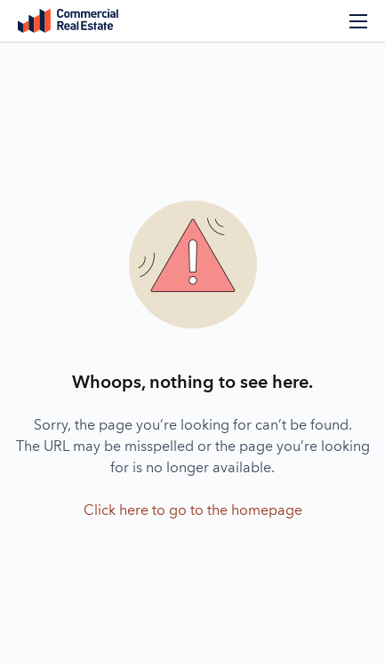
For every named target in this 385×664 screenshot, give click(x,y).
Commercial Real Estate (68, 21)
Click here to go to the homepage (193, 511)
